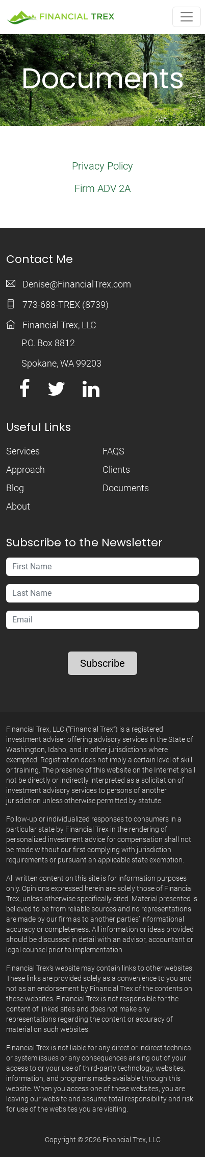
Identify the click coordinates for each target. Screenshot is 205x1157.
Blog (15, 488)
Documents (125, 488)
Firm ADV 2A (102, 188)
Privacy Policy (102, 166)
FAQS (113, 451)
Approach (25, 469)
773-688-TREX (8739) (65, 304)
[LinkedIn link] (91, 392)
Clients (116, 469)
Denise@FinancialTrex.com (76, 284)
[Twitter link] (56, 392)
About (18, 506)
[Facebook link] (24, 392)
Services (23, 451)
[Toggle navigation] (186, 17)
